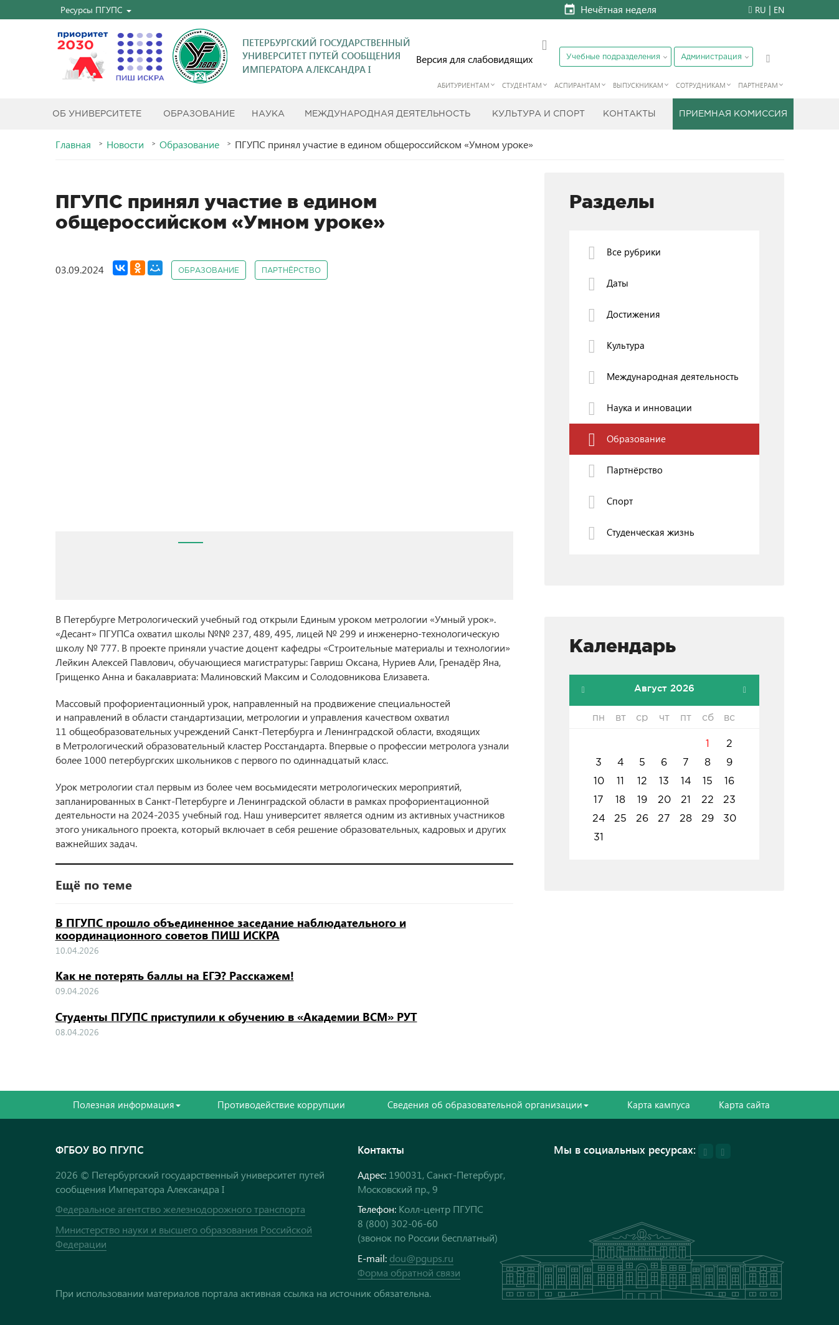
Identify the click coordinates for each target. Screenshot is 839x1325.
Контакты (629, 114)
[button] (96, 10)
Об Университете (96, 114)
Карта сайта (744, 1104)
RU (760, 10)
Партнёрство (291, 270)
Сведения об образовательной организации (488, 1104)
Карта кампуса (658, 1104)
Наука (268, 114)
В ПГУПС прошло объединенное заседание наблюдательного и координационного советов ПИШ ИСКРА (230, 928)
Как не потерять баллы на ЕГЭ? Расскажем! (174, 975)
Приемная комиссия (733, 114)
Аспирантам (577, 85)
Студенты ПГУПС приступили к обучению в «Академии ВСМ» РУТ (236, 1016)
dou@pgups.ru (421, 1258)
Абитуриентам (463, 85)
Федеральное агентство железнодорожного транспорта (180, 1208)
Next (497, 417)
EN (779, 10)
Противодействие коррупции (281, 1104)
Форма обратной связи (409, 1272)
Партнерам (758, 85)
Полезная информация (127, 1104)
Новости (125, 144)
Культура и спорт (538, 114)
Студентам (522, 85)
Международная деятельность (387, 114)
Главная (73, 144)
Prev (72, 417)
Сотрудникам (701, 85)
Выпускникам (638, 85)
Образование (199, 114)
